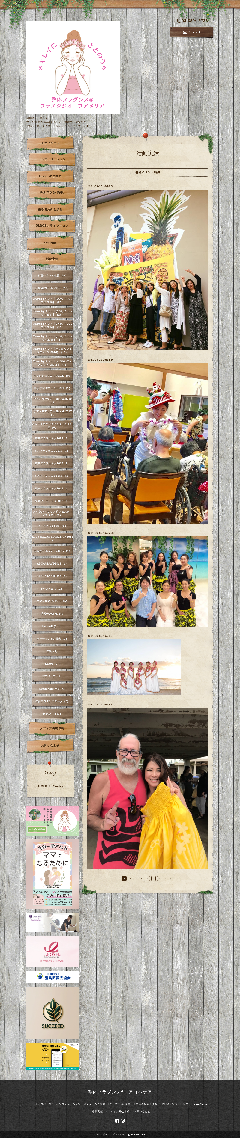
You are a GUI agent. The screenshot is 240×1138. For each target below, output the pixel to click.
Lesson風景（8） (52, 626)
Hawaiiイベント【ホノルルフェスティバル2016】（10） (52, 350)
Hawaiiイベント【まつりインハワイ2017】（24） (52, 313)
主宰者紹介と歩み (50, 209)
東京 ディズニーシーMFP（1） (52, 388)
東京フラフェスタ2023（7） (52, 438)
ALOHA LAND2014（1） (52, 576)
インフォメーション (52, 159)
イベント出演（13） (52, 588)
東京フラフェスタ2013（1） (52, 488)
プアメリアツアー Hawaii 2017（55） (52, 413)
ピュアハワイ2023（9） (53, 526)
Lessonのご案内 (50, 176)
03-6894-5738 (192, 21)
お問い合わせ (50, 745)
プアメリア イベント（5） (52, 601)
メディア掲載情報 (52, 728)
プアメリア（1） (52, 676)
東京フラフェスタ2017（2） (52, 463)
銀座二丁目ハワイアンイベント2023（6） (52, 425)
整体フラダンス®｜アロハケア (120, 1092)
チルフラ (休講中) (52, 192)
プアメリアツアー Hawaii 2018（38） (52, 400)
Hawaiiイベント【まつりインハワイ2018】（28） (52, 300)
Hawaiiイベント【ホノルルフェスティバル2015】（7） (52, 363)
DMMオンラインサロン (52, 225)
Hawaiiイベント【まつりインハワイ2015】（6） (52, 338)
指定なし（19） (52, 713)
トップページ (50, 143)
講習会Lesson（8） (52, 613)
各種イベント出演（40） (52, 275)
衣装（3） (52, 651)
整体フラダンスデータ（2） (52, 701)
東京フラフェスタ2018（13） (52, 450)
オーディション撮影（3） (52, 638)
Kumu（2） (52, 663)
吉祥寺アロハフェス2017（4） (52, 551)
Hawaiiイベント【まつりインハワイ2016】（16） (52, 325)
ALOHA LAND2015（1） (52, 563)
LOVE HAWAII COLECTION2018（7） (52, 538)
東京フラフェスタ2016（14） (52, 475)
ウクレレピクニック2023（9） (52, 375)
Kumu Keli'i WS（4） (52, 688)
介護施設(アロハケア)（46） (52, 288)
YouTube (50, 243)
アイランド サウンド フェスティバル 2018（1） (52, 513)
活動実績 (52, 259)
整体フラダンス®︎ (112, 1134)
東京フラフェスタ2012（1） (52, 500)
